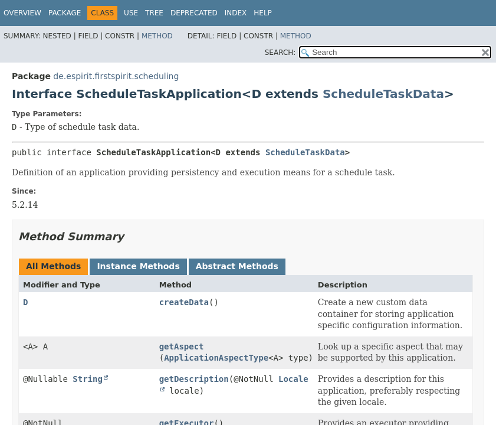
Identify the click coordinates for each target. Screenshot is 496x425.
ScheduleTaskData (383, 94)
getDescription (194, 379)
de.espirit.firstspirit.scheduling (116, 76)
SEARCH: (280, 52)
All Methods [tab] (53, 266)
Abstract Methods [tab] (237, 266)
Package (64, 13)
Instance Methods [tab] (138, 266)
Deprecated (194, 13)
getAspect (181, 346)
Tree (154, 13)
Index (236, 13)
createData (184, 302)
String (88, 379)
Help (263, 13)
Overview (22, 13)
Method (157, 36)
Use (131, 13)
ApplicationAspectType (216, 357)
